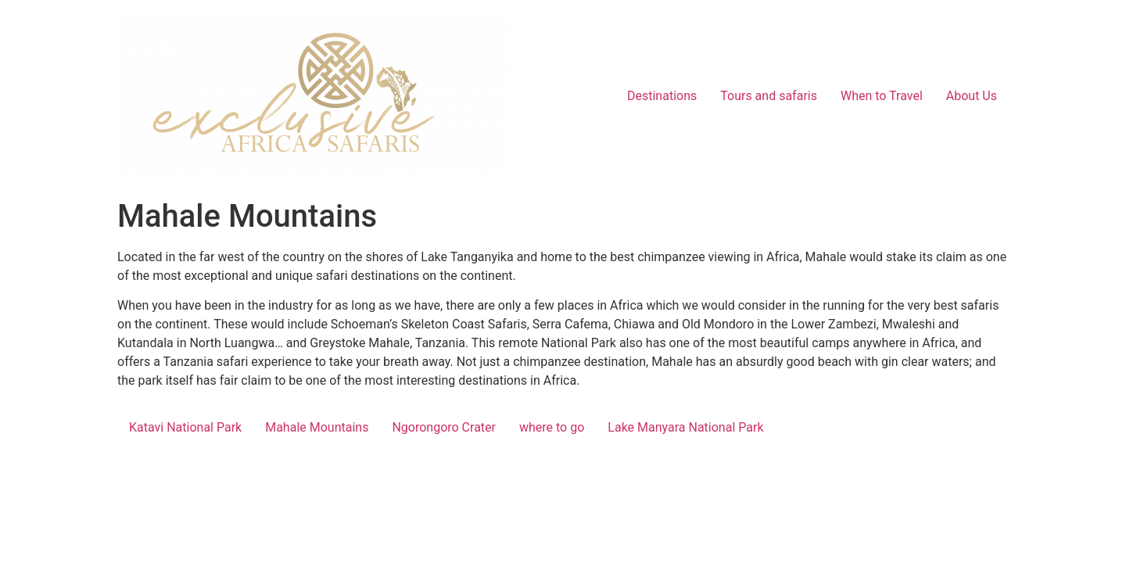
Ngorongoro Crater (444, 427)
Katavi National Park (185, 427)
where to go (551, 427)
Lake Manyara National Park (685, 427)
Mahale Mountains (316, 427)
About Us (971, 95)
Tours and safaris (768, 95)
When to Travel (882, 95)
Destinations (662, 95)
